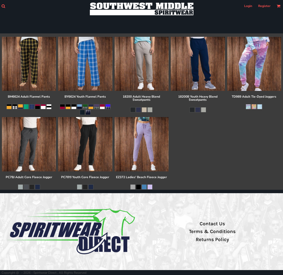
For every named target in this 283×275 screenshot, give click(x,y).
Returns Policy (212, 239)
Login (248, 6)
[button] (3, 6)
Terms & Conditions (212, 231)
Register (264, 6)
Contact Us (212, 224)
